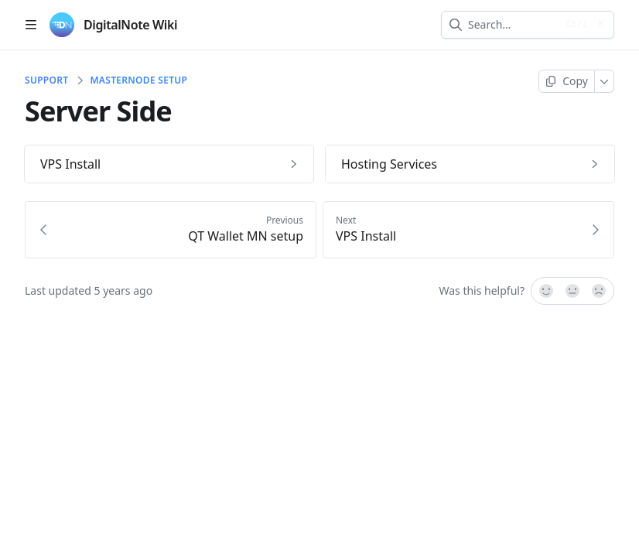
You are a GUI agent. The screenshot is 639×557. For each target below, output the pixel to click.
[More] (604, 81)
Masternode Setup (138, 80)
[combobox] (511, 24)
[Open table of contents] (31, 24)
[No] (599, 291)
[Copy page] (566, 81)
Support (46, 80)
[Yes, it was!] (545, 291)
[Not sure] (572, 291)
